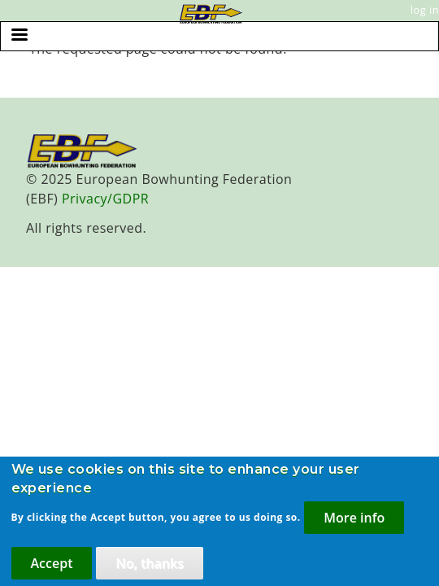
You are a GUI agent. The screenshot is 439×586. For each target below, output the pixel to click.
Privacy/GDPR (105, 199)
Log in (425, 9)
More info (354, 525)
